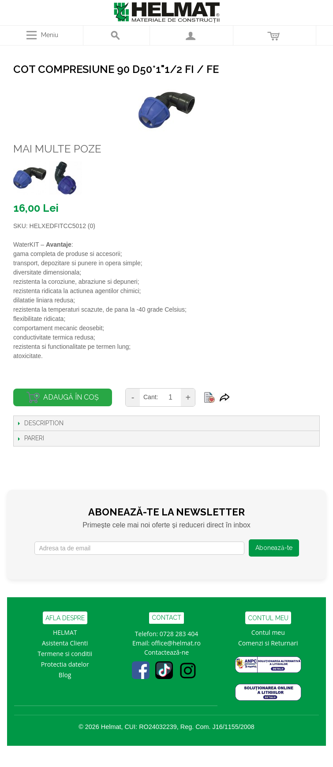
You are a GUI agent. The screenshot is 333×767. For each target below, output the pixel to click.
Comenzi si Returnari (268, 643)
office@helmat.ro (176, 643)
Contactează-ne (166, 652)
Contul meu (268, 632)
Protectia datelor (65, 664)
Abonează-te (273, 547)
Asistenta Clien (63, 643)
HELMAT (65, 632)
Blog (65, 675)
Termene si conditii (64, 653)
